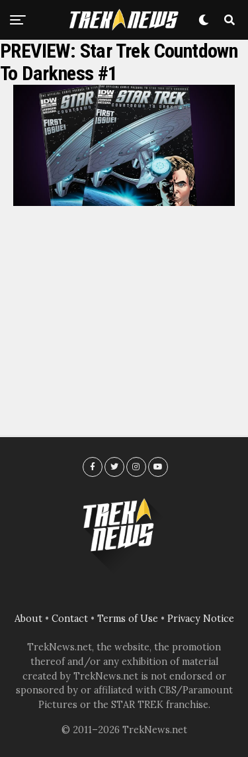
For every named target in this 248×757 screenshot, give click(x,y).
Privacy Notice (200, 619)
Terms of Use (127, 619)
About (28, 619)
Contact (70, 619)
